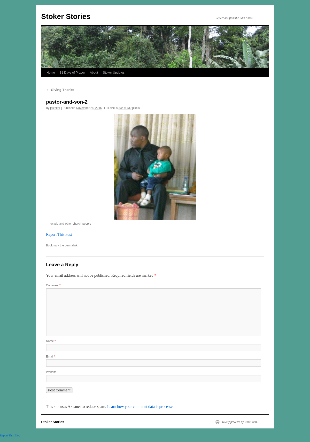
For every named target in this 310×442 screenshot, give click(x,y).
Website (51, 372)
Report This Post (59, 234)
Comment (53, 285)
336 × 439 (125, 108)
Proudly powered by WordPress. (239, 422)
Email (50, 356)
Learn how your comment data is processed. (141, 406)
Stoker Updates (114, 72)
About (94, 72)
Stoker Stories (65, 16)
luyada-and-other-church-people (70, 223)
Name (51, 341)
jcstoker (55, 108)
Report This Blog (10, 435)
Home (50, 72)
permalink (71, 245)
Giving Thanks (60, 90)
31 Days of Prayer (72, 72)
